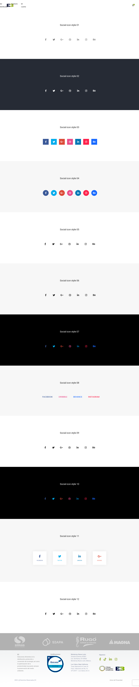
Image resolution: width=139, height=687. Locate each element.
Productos (71, 4)
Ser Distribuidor (99, 4)
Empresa (61, 4)
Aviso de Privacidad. (116, 678)
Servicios (81, 4)
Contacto (111, 4)
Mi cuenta (121, 4)
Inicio (53, 4)
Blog (88, 4)
